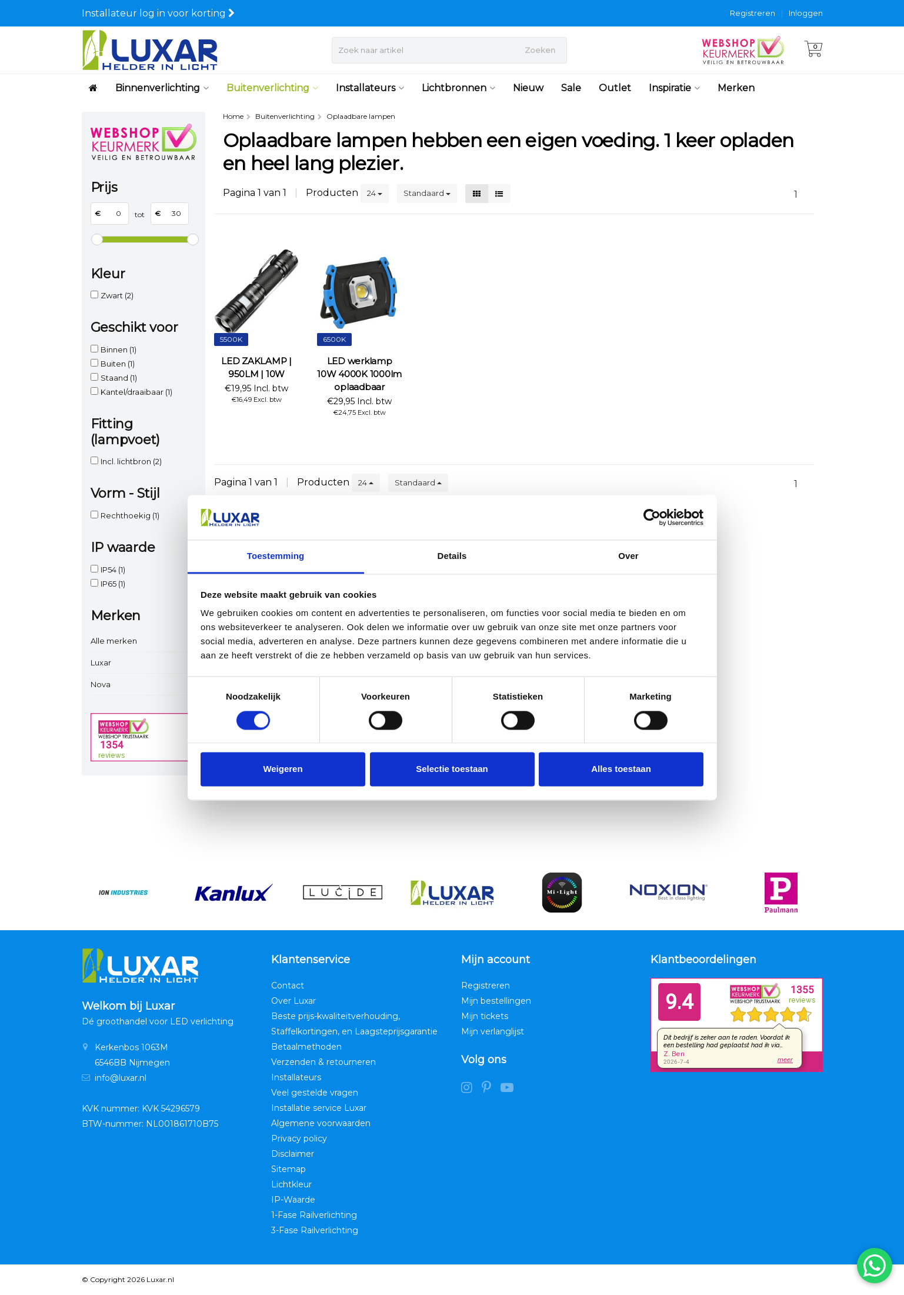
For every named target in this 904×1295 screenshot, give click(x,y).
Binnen (118, 349)
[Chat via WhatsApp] (874, 1265)
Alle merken (114, 640)
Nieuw (528, 88)
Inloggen (806, 13)
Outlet (615, 88)
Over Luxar (293, 1001)
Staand (119, 377)
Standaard (427, 193)
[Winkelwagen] (813, 50)
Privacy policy (299, 1138)
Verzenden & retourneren (323, 1062)
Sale (571, 88)
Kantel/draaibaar (136, 392)
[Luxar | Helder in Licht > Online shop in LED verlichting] (150, 50)
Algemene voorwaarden (321, 1123)
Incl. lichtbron (131, 461)
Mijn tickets (484, 1016)
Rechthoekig (130, 515)
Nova (101, 684)
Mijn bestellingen (496, 1001)
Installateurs (370, 88)
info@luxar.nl (120, 1078)
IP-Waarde (293, 1199)
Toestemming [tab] (276, 556)
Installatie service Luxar (318, 1108)
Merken (736, 88)
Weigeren (282, 769)
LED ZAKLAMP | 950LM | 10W (256, 367)
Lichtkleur (291, 1184)
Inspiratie (674, 88)
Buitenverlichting (272, 88)
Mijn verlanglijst (492, 1031)
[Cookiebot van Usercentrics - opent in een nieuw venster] (652, 517)
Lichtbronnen (458, 88)
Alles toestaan (621, 769)
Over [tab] (628, 556)
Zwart (117, 295)
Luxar (101, 662)
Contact (287, 985)
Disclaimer (292, 1153)
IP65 (113, 583)
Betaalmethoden (306, 1046)
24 (374, 193)
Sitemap (288, 1169)
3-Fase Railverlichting (314, 1230)
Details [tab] (452, 556)
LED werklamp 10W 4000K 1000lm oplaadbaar (359, 373)
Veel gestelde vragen (314, 1092)
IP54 (113, 569)
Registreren (752, 13)
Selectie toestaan (452, 769)
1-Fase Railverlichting (314, 1215)
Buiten (118, 363)
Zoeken (540, 50)
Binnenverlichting (162, 88)
